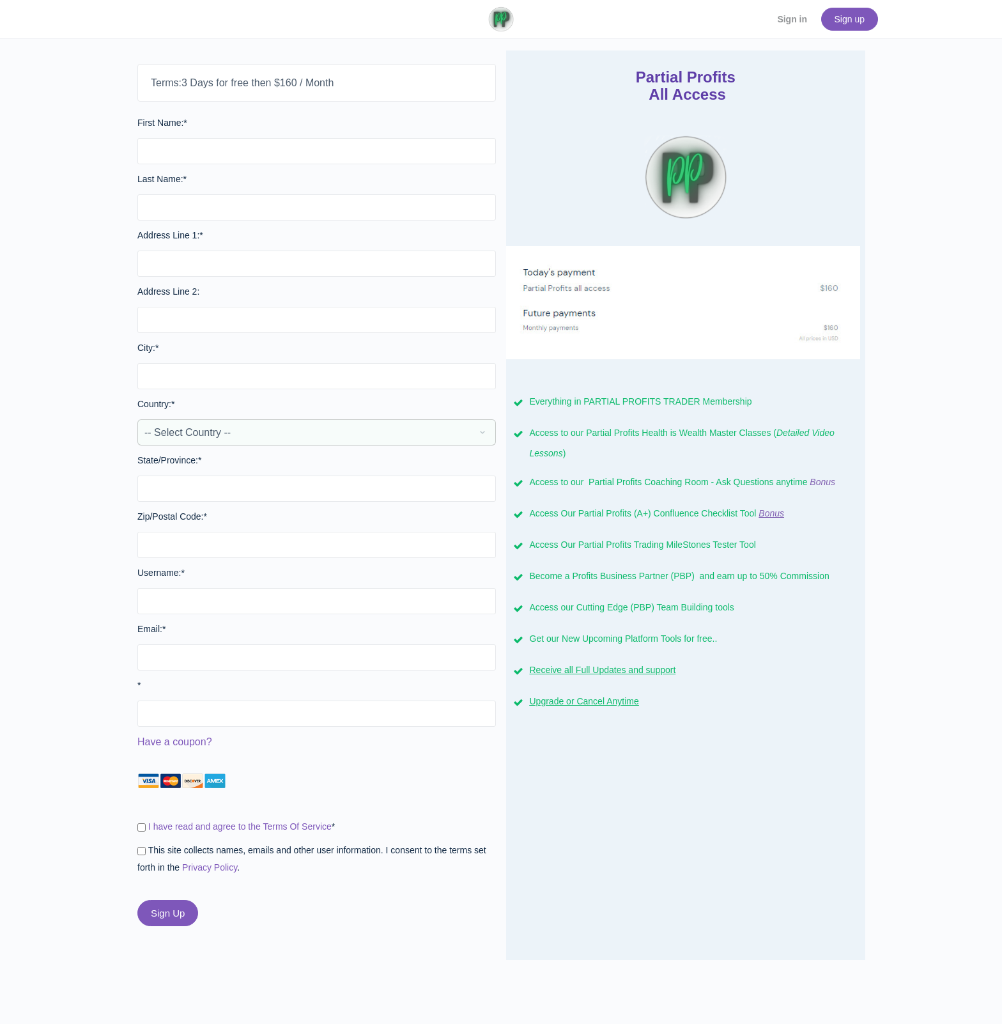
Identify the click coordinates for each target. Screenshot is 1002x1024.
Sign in (792, 19)
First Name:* (162, 123)
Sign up (850, 19)
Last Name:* (162, 179)
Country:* (155, 404)
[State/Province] (316, 489)
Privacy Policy (209, 867)
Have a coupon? (174, 741)
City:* (147, 348)
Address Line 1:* (170, 235)
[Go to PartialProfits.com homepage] (500, 18)
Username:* (161, 573)
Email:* (151, 629)
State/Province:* (169, 460)
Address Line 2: (168, 291)
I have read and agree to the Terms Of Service (240, 826)
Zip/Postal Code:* (172, 516)
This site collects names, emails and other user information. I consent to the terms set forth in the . (311, 859)
